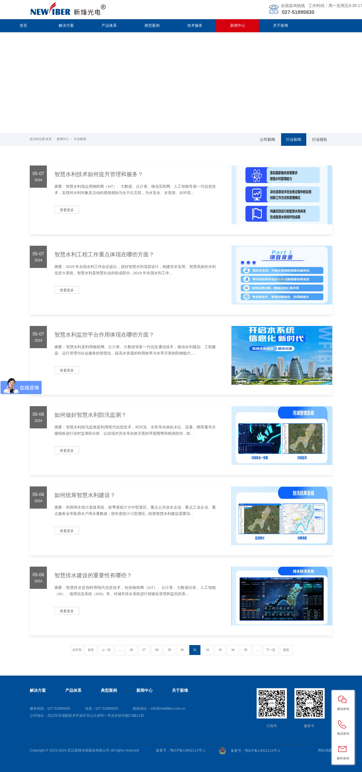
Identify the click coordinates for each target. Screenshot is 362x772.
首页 (23, 25)
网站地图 (325, 750)
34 (232, 650)
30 (182, 650)
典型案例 (152, 25)
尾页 (286, 650)
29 (169, 650)
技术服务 (194, 25)
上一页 (106, 650)
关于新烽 (280, 25)
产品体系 (109, 25)
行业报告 (319, 139)
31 (194, 650)
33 (220, 650)
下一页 (270, 650)
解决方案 (66, 25)
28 (156, 650)
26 (131, 650)
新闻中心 (237, 25)
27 (144, 650)
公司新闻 (267, 139)
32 (207, 650)
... (119, 650)
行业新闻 (80, 139)
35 (245, 650)
